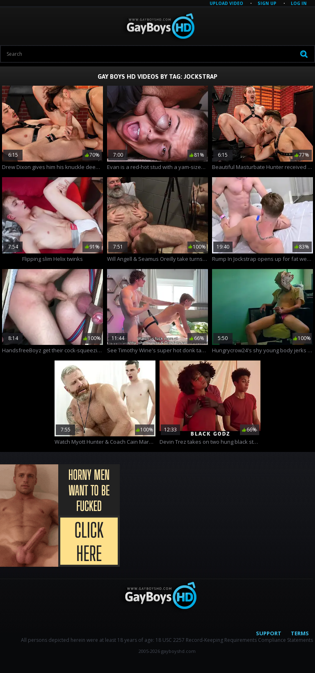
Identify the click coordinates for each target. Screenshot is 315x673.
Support (268, 633)
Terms (300, 633)
